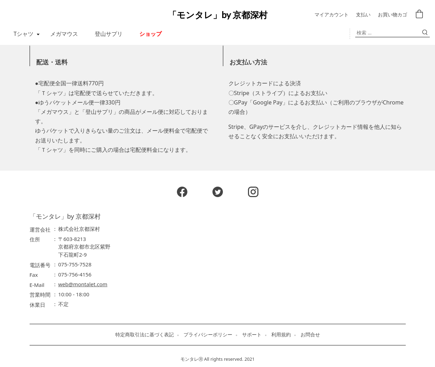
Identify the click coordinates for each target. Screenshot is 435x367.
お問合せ (310, 334)
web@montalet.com (82, 284)
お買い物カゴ (392, 14)
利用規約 (281, 334)
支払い (363, 14)
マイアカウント (331, 14)
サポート (252, 334)
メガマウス (64, 34)
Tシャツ (23, 34)
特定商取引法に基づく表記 (144, 334)
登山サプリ (109, 34)
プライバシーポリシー (208, 334)
